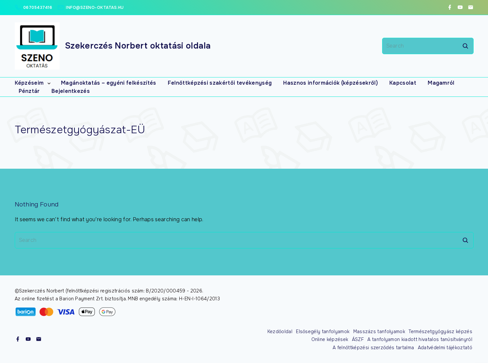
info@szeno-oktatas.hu (95, 7)
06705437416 (37, 7)
